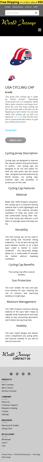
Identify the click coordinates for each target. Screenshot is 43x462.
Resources (7, 421)
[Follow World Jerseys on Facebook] (11, 374)
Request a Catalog (9, 408)
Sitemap (5, 414)
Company (6, 397)
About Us (6, 402)
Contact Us (21, 358)
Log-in (28, 7)
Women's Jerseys (9, 391)
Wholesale (17, 7)
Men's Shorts (7, 388)
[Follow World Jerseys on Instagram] (17, 374)
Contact (5, 411)
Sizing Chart (7, 428)
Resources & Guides (10, 425)
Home (8, 7)
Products (7, 380)
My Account (8, 435)
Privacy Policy (7, 454)
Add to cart (15, 140)
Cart (35, 7)
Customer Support (10, 405)
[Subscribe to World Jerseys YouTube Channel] (29, 374)
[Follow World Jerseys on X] (23, 374)
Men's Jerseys (8, 384)
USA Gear (18, 117)
